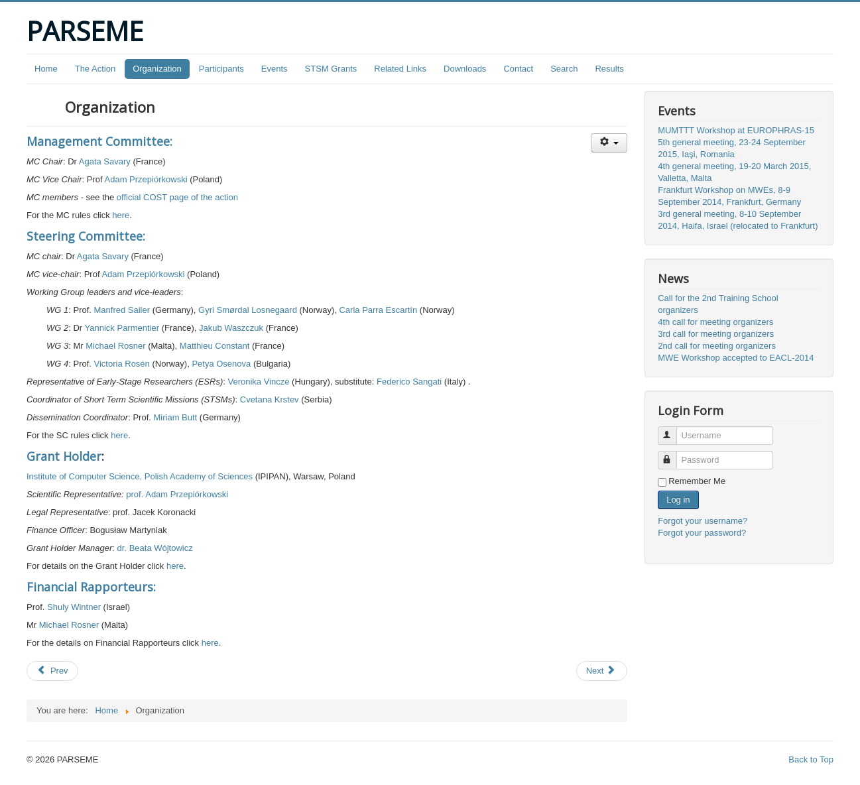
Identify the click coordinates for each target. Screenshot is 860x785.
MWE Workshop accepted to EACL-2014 (736, 358)
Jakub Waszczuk (231, 328)
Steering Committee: (86, 236)
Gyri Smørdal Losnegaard (247, 310)
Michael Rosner (115, 346)
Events (274, 69)
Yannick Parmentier (122, 328)
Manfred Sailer (122, 310)
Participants (221, 69)
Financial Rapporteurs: (91, 587)
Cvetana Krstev (269, 399)
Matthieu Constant (215, 346)
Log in (678, 500)
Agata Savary (105, 161)
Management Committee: (99, 141)
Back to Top (810, 759)
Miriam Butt (175, 417)
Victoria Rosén (122, 364)
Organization (157, 69)
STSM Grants (331, 69)
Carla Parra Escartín (378, 310)
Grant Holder (64, 456)
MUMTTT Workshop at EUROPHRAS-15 (736, 130)
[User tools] (609, 142)
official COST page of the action (177, 197)
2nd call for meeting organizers (717, 346)
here (120, 215)
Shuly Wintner (74, 607)
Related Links (400, 69)
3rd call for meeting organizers (716, 334)
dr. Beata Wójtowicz (155, 548)
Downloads (465, 69)
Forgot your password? (702, 533)
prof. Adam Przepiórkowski (177, 494)
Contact (518, 69)
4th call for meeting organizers (715, 322)
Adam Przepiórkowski (146, 179)
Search (564, 69)
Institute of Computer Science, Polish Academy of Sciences (140, 476)
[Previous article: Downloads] (52, 671)
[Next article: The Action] (602, 671)
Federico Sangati (409, 382)
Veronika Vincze (258, 382)
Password (673, 454)
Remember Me (696, 481)
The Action (95, 69)
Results (609, 69)
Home (46, 69)
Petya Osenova (221, 364)
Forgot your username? (702, 521)
